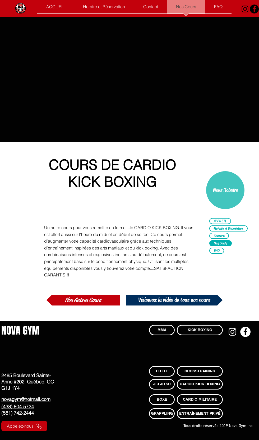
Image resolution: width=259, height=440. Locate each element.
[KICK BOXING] (200, 330)
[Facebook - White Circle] (245, 332)
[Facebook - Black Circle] (254, 8)
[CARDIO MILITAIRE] (200, 399)
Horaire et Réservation (228, 228)
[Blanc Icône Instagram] (232, 332)
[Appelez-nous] (24, 426)
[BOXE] (162, 399)
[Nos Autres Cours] (83, 300)
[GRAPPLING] (162, 413)
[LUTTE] (162, 371)
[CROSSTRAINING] (200, 371)
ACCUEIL (220, 221)
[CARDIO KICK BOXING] (200, 384)
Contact (219, 235)
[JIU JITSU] (162, 384)
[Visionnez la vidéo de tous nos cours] (174, 300)
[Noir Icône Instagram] (244, 8)
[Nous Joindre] (225, 190)
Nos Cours (220, 243)
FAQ (217, 250)
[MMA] (162, 330)
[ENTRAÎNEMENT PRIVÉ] (200, 413)
